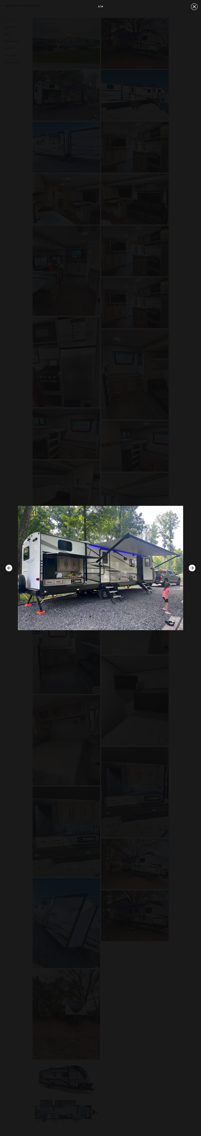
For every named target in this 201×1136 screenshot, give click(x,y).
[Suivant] (192, 568)
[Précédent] (9, 568)
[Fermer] (194, 6)
